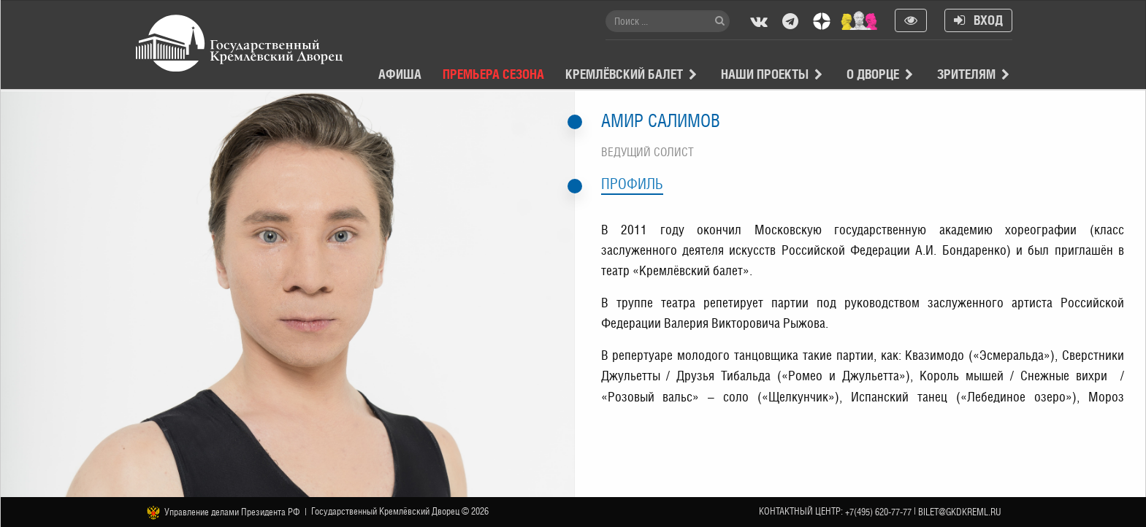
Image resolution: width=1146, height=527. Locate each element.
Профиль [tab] (632, 184)
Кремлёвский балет (624, 74)
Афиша (399, 74)
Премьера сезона (493, 74)
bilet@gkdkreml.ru (959, 512)
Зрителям (966, 74)
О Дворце (873, 74)
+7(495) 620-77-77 (878, 512)
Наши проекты (765, 74)
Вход (978, 20)
